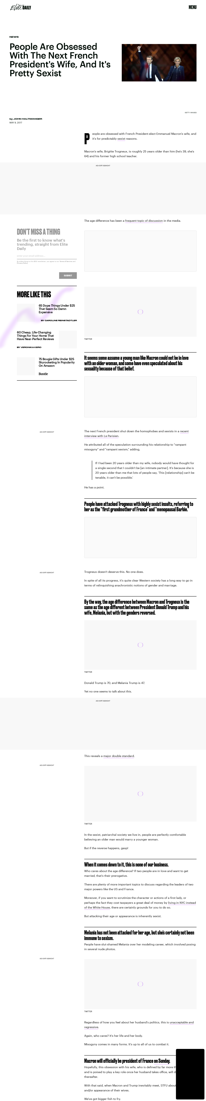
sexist (121, 138)
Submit (68, 277)
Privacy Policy (22, 265)
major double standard (118, 756)
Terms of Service (66, 263)
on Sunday (161, 1060)
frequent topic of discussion (144, 220)
